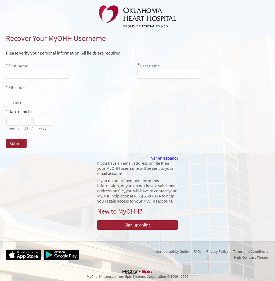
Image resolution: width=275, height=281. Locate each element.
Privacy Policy (217, 251)
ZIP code (16, 87)
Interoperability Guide (171, 251)
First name (18, 66)
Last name (150, 66)
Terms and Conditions (250, 251)
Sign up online (137, 225)
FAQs (197, 251)
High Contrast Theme (251, 257)
